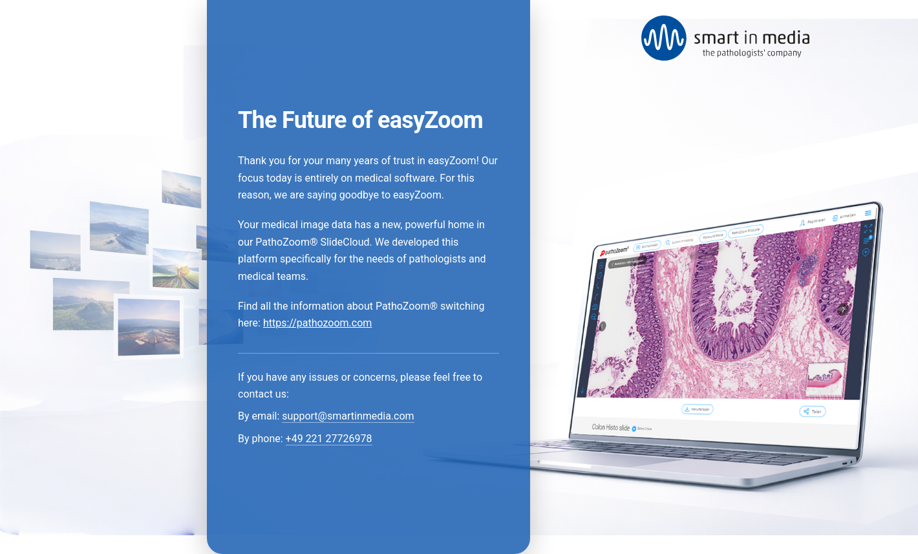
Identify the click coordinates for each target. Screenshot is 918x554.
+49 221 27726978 (329, 438)
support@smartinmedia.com (348, 416)
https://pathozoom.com (317, 323)
